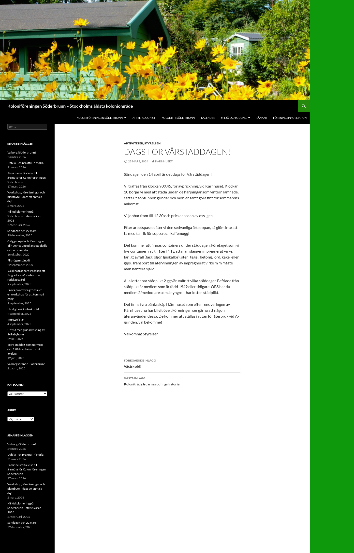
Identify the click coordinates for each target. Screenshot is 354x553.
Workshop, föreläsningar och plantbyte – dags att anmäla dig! (26, 196)
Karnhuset (164, 161)
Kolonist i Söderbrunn (178, 117)
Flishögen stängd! (18, 260)
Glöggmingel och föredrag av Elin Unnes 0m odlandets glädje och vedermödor (27, 245)
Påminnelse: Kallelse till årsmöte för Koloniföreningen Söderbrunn (26, 177)
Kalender (208, 117)
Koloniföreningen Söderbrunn (100, 117)
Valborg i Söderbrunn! (21, 152)
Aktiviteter (133, 143)
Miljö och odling (234, 117)
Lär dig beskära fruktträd (23, 309)
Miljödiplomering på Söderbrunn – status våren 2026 (24, 216)
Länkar (261, 117)
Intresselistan (16, 319)
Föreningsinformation (290, 117)
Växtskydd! (182, 363)
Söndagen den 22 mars (21, 231)
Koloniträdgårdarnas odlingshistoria (182, 380)
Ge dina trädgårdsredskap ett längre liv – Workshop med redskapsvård (26, 275)
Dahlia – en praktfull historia (25, 163)
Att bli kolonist (144, 117)
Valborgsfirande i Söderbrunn (26, 364)
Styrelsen (152, 143)
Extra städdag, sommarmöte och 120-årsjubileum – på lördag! (25, 349)
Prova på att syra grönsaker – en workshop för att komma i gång (25, 294)
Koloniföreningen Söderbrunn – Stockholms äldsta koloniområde (70, 106)
